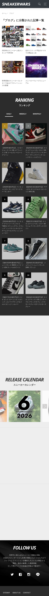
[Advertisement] (24, 344)
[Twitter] (12, 574)
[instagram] (28, 574)
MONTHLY (37, 114)
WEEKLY (22, 114)
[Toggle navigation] (44, 4)
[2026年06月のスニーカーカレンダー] (24, 406)
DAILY (9, 114)
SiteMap (6, 593)
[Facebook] (20, 574)
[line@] (37, 574)
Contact (26, 593)
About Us (17, 593)
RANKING (24, 100)
